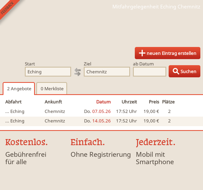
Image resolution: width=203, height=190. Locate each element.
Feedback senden (13, 13)
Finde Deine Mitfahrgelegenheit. (101, 26)
